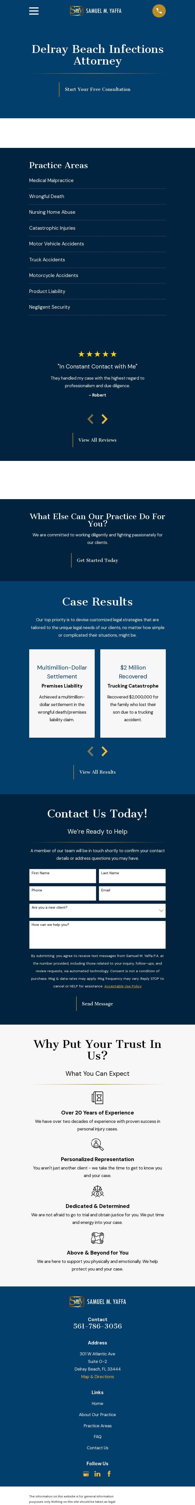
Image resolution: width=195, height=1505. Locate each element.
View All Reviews (97, 440)
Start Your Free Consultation (97, 89)
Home (97, 1403)
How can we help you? (50, 925)
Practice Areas (98, 1426)
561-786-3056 (97, 1326)
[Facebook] (109, 1474)
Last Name (110, 873)
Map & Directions (97, 1376)
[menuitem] (97, 180)
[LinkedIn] (97, 1474)
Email (105, 890)
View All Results (97, 772)
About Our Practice (97, 1414)
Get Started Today (97, 560)
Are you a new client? (50, 907)
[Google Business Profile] (86, 1474)
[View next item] (105, 419)
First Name (41, 873)
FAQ (98, 1436)
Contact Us (97, 1448)
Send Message (97, 1004)
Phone (37, 890)
